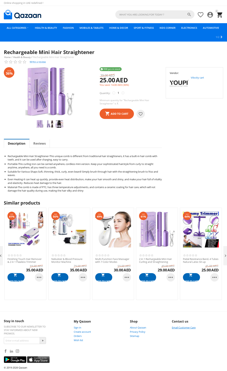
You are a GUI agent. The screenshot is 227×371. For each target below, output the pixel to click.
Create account (82, 322)
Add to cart (119, 104)
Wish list (78, 331)
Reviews (39, 134)
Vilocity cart (197, 68)
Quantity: (105, 84)
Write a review (38, 52)
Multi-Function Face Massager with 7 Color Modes (112, 251)
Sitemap (134, 326)
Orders (78, 326)
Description (16, 134)
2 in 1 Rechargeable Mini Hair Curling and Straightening (155, 251)
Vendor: (174, 64)
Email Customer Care (184, 318)
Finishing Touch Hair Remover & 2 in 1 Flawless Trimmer (24, 251)
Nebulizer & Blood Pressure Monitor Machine (66, 251)
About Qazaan (138, 318)
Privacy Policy (137, 322)
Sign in (77, 318)
